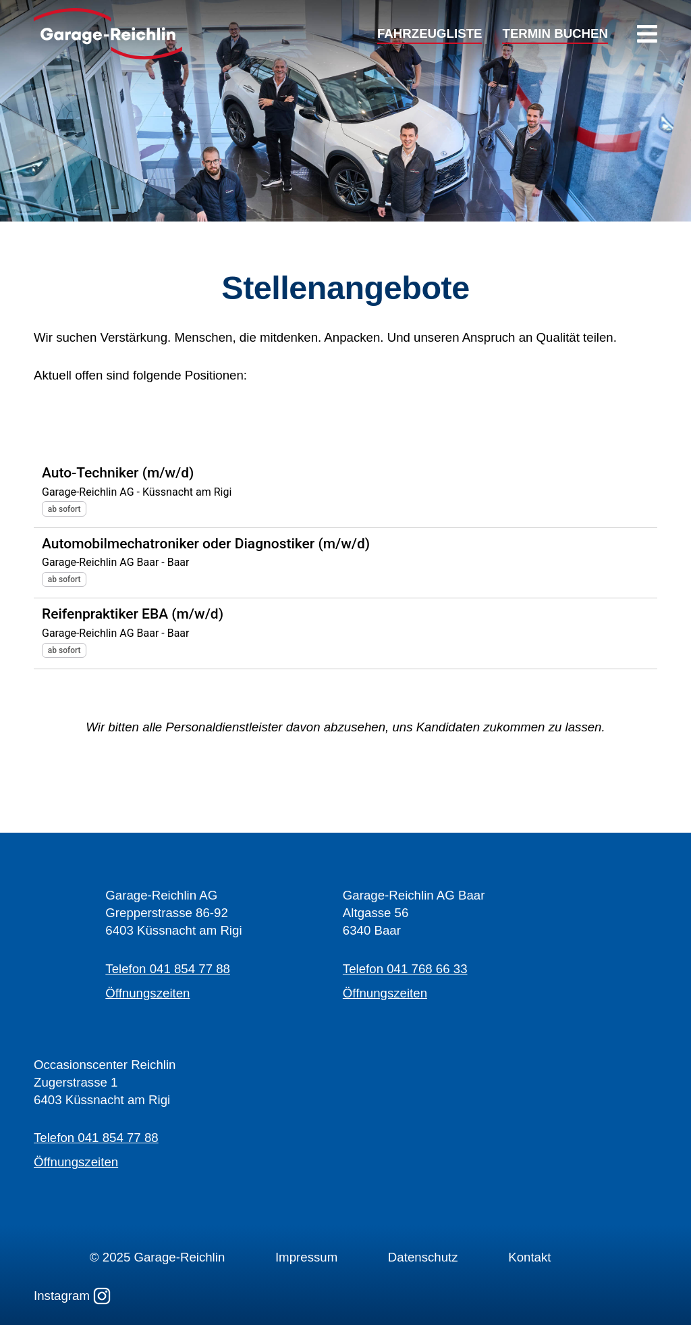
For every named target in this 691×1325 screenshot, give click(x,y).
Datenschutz (423, 1257)
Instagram (72, 1296)
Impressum (306, 1257)
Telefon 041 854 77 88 (167, 969)
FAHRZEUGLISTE (429, 34)
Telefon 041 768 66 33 (405, 969)
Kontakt (529, 1257)
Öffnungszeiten (147, 993)
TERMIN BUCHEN (555, 34)
